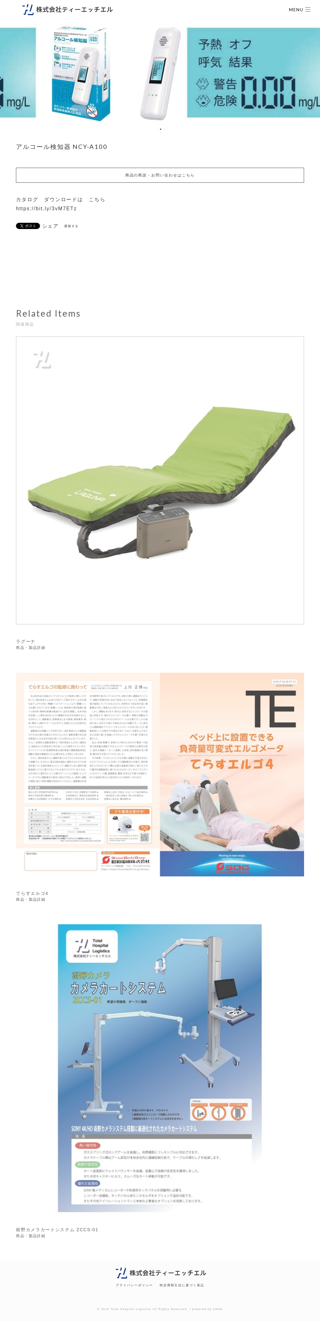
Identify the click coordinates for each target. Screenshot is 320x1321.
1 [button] (156, 129)
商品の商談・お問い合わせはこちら (160, 175)
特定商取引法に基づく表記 (182, 1285)
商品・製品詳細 (30, 649)
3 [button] (164, 129)
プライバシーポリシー (134, 1285)
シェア (50, 226)
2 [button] (160, 129)
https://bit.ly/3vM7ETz (46, 208)
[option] (89, 74)
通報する (71, 226)
